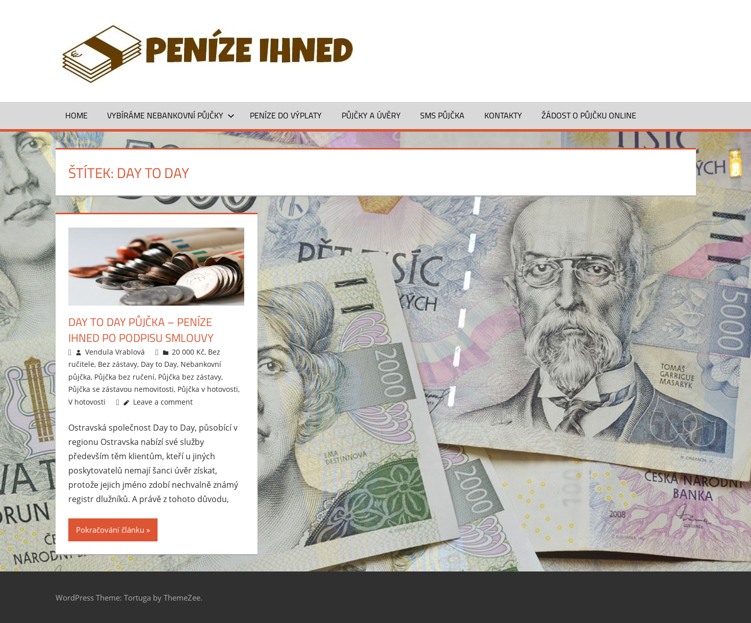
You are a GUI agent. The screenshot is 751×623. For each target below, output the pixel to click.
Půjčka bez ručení (124, 377)
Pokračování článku (110, 530)
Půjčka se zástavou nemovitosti (121, 389)
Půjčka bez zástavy (189, 377)
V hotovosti (87, 402)
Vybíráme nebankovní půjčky (171, 115)
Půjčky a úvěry (371, 115)
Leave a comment (163, 402)
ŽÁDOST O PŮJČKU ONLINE (588, 115)
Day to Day (159, 364)
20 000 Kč (188, 352)
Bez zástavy (117, 364)
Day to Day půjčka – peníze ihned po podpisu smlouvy (141, 329)
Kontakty (503, 115)
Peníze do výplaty (286, 115)
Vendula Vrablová (115, 352)
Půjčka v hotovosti (207, 389)
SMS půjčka (442, 115)
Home (76, 115)
